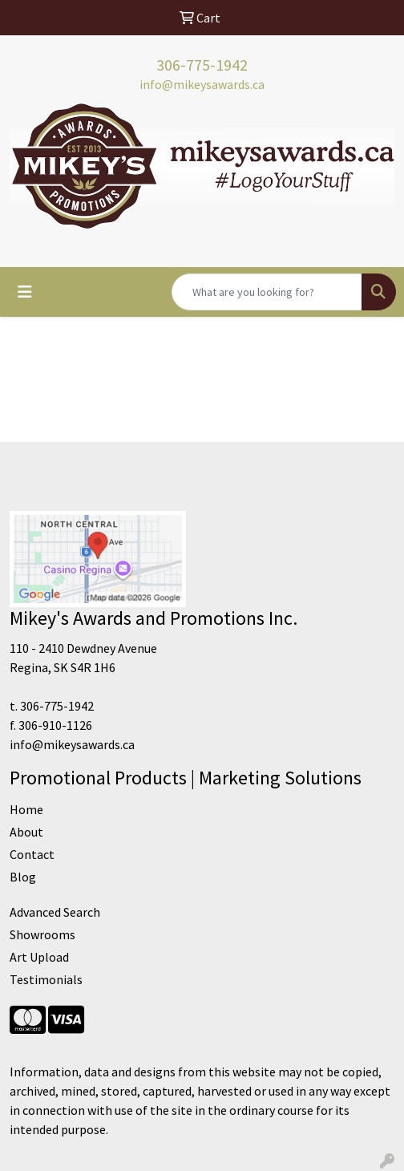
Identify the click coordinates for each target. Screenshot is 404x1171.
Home (26, 809)
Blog (23, 877)
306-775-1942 (202, 65)
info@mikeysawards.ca (202, 84)
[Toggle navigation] (25, 292)
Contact (32, 854)
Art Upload (39, 957)
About (26, 832)
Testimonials (46, 979)
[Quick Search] (267, 292)
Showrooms (42, 934)
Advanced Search (55, 912)
